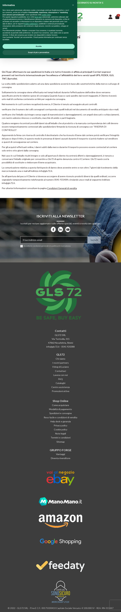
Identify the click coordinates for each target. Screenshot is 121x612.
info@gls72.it (8, 183)
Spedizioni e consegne (60, 413)
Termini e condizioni (60, 437)
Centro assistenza (60, 387)
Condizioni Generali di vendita (62, 188)
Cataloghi (60, 383)
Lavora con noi (60, 375)
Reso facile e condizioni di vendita (60, 417)
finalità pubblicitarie (31, 577)
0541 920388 (68, 346)
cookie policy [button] (46, 568)
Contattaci (60, 371)
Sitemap (60, 441)
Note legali (60, 433)
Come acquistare (60, 405)
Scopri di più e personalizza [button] (38, 606)
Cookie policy (60, 429)
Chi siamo (60, 358)
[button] (73, 559)
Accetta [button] (39, 600)
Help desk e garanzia (60, 421)
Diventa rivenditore (60, 458)
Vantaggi (60, 454)
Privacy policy (60, 425)
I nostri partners (60, 362)
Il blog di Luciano (60, 366)
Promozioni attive (60, 391)
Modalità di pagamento (60, 409)
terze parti (38, 571)
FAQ (60, 379)
